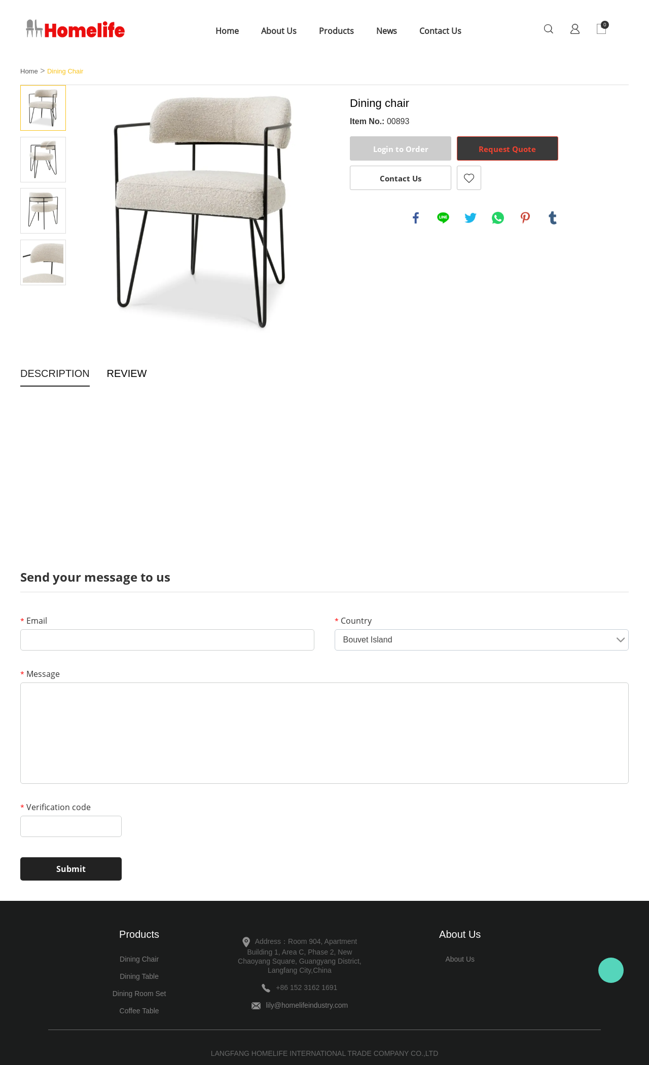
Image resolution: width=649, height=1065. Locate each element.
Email (33, 620)
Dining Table (139, 976)
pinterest (525, 217)
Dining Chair (65, 71)
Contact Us (440, 30)
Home (227, 30)
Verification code (55, 807)
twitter (470, 217)
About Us (279, 30)
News (386, 30)
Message (40, 673)
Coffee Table (139, 1011)
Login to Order (400, 149)
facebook (415, 217)
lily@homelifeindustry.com (307, 1005)
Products (336, 30)
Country (353, 620)
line (443, 217)
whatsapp (498, 217)
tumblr (552, 217)
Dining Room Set (139, 994)
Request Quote (507, 149)
